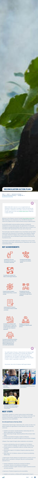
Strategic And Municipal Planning (9, 195)
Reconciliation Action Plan (28, 218)
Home (3, 194)
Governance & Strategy (16, 194)
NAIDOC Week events (23, 211)
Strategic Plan (20, 195)
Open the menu (35, 477)
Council (8, 194)
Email (27, 477)
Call (32, 477)
